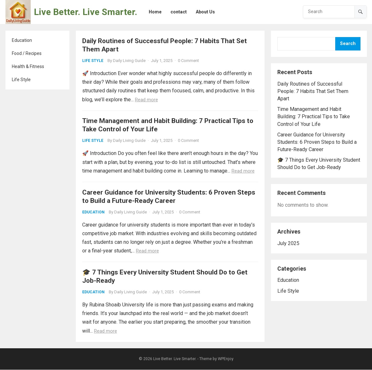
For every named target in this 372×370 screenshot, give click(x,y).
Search (348, 43)
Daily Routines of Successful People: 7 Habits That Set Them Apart (312, 91)
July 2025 (288, 243)
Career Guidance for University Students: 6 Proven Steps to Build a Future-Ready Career (317, 142)
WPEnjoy (225, 359)
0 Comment (188, 60)
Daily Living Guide (129, 60)
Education (22, 40)
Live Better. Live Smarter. (85, 12)
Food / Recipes (27, 53)
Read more (146, 100)
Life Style (21, 79)
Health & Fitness (28, 66)
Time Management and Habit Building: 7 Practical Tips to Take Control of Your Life (313, 116)
